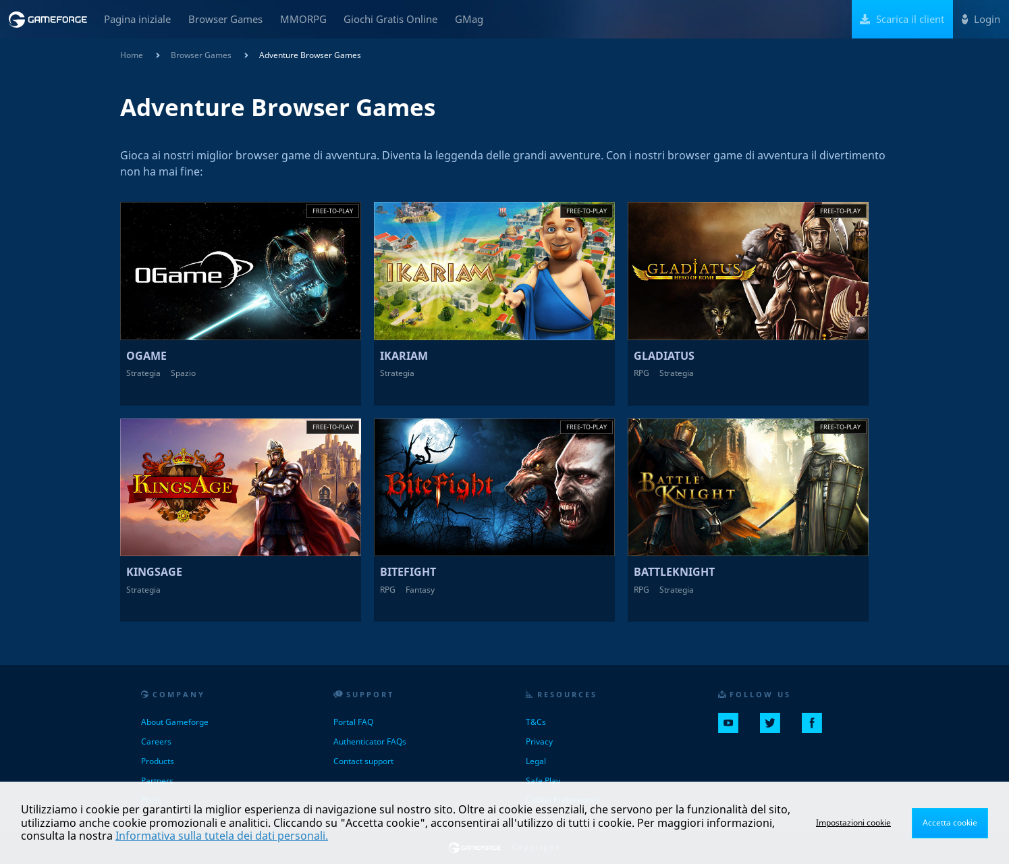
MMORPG (303, 19)
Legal (536, 761)
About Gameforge (175, 722)
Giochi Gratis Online (390, 19)
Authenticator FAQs (369, 741)
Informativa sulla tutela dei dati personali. (221, 835)
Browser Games (225, 19)
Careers (156, 741)
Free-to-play (332, 211)
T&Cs (536, 722)
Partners (157, 780)
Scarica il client (902, 19)
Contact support (363, 761)
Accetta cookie (950, 822)
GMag (469, 19)
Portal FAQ (353, 722)
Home (131, 55)
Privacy (539, 741)
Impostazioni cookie (853, 822)
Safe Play (543, 780)
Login (981, 19)
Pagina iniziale (137, 19)
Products (157, 761)
